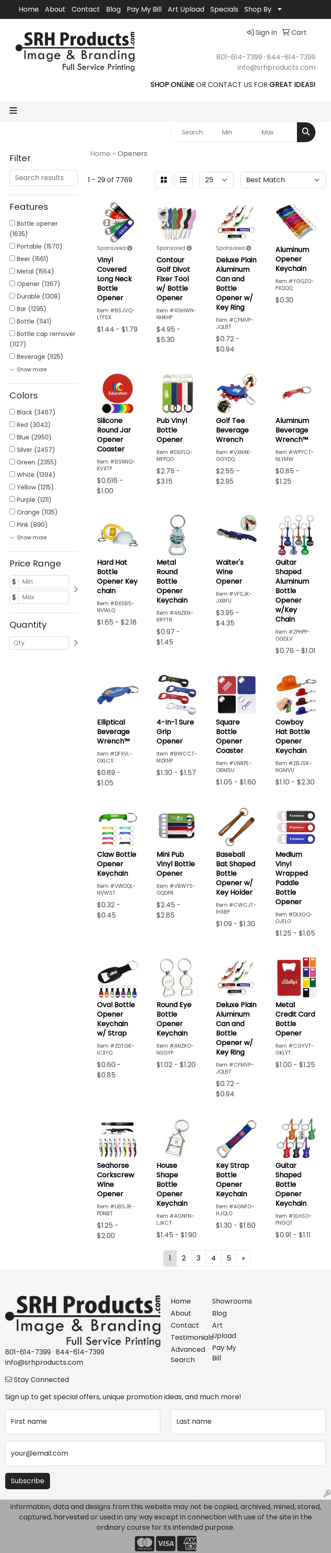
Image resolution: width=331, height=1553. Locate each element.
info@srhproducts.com (276, 67)
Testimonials (186, 1337)
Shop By (258, 9)
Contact (86, 9)
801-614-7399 (239, 57)
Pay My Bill (144, 9)
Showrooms (227, 1301)
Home (29, 9)
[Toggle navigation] (13, 111)
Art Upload (186, 9)
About (55, 9)
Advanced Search (186, 1354)
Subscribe (27, 1481)
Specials (224, 9)
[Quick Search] (194, 132)
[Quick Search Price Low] (237, 132)
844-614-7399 (291, 57)
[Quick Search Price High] (277, 132)
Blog (113, 9)
